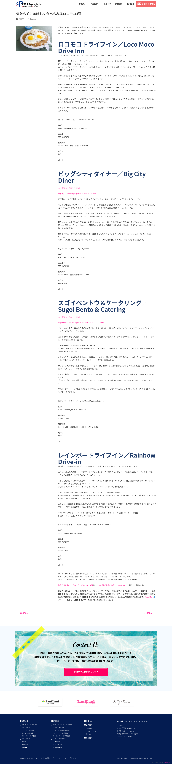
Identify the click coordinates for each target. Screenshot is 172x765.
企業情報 (119, 4)
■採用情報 (85, 738)
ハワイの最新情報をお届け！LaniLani (110, 585)
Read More (149, 597)
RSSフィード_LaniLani (28, 19)
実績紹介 (95, 4)
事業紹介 (83, 4)
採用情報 (130, 4)
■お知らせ (85, 721)
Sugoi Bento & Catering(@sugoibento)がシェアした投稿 (81, 322)
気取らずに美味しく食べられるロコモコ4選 (75, 585)
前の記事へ (22, 613)
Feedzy (167, 762)
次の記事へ (150, 613)
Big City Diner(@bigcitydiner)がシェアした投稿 (77, 193)
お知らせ (107, 4)
